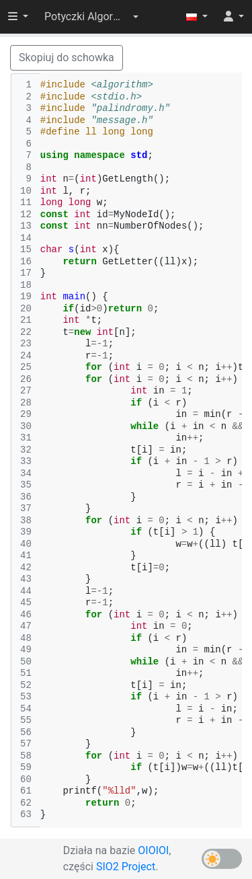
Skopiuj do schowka (66, 57)
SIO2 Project (125, 866)
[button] (91, 17)
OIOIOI (153, 850)
